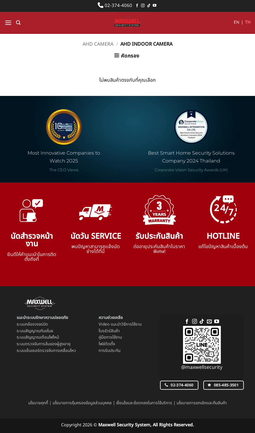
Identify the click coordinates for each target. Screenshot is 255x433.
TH (247, 22)
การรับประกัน (109, 351)
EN (236, 22)
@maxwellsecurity (201, 367)
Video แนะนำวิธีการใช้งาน (120, 324)
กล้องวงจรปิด (36, 324)
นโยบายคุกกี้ (38, 403)
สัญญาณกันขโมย (39, 331)
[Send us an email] (209, 321)
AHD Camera (98, 44)
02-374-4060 (115, 5)
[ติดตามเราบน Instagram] (143, 6)
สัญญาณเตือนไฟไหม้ (42, 337)
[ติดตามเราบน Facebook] (137, 6)
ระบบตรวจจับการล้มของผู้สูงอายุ (43, 344)
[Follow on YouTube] (154, 6)
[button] (8, 22)
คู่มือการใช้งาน (110, 337)
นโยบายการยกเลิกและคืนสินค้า (202, 403)
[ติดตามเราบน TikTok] (149, 6)
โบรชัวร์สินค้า (109, 331)
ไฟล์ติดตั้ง (107, 344)
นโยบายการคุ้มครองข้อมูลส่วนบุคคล (82, 403)
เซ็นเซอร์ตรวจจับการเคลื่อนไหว (50, 351)
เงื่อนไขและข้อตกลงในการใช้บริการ (144, 403)
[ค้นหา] (18, 22)
